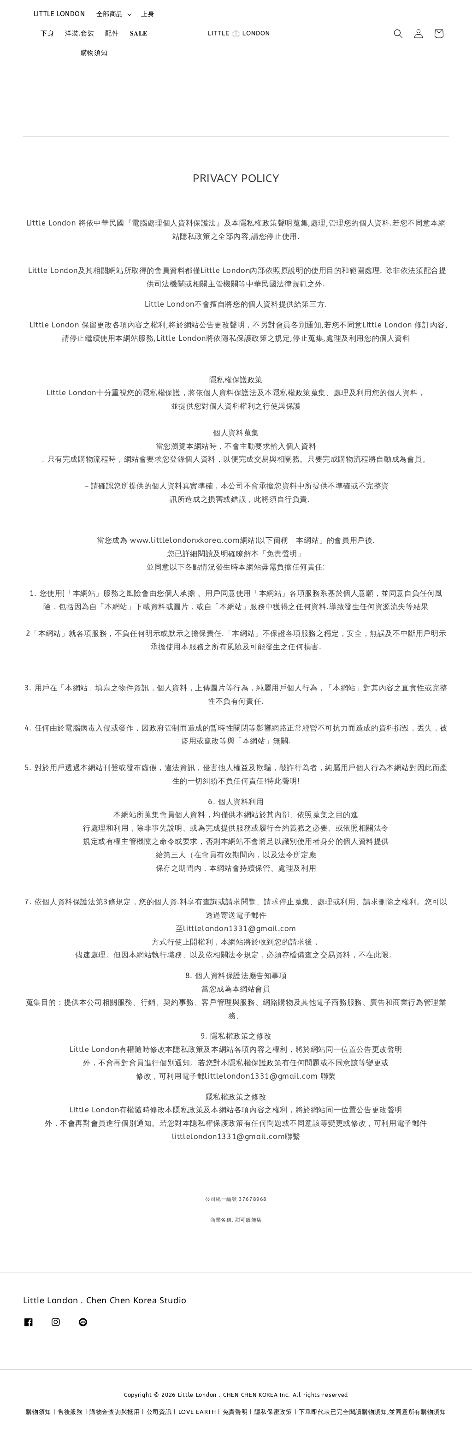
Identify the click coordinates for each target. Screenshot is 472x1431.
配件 (111, 33)
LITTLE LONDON (59, 14)
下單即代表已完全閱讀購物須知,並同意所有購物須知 (372, 1411)
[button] (398, 34)
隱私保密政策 (273, 1411)
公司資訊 (159, 1411)
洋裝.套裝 (79, 33)
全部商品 (109, 14)
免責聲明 (235, 1411)
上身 (147, 14)
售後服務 (70, 1411)
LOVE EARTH (197, 1411)
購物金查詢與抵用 (114, 1411)
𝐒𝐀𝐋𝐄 (139, 33)
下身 (47, 33)
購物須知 (94, 53)
